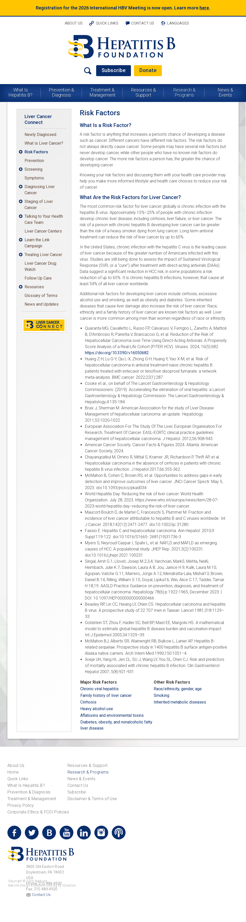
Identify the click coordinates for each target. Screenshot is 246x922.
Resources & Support (143, 92)
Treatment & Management (103, 92)
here (204, 7)
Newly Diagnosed (40, 134)
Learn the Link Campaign (37, 242)
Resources (34, 286)
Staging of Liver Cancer (39, 204)
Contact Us (142, 23)
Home (13, 772)
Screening (33, 169)
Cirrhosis (88, 702)
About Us (74, 23)
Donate (147, 70)
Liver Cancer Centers (43, 231)
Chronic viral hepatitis (99, 688)
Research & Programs (184, 92)
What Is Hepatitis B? (20, 92)
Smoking (161, 695)
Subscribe (114, 70)
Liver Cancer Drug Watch (40, 266)
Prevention (34, 160)
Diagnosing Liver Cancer (40, 189)
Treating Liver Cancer (43, 254)
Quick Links (107, 23)
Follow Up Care (38, 278)
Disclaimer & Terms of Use (92, 798)
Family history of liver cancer (106, 695)
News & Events (225, 92)
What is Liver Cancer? (44, 143)
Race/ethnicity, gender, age (178, 688)
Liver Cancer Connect (38, 119)
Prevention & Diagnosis (61, 92)
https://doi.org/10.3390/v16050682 (117, 352)
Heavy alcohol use (96, 708)
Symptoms (34, 178)
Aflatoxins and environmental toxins (112, 715)
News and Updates (42, 304)
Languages (178, 23)
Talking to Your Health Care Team (44, 219)
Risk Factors (36, 151)
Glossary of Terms (41, 295)
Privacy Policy (20, 805)
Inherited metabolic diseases (180, 702)
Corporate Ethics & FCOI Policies (38, 812)
